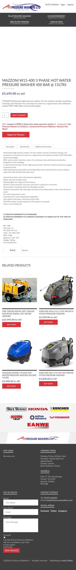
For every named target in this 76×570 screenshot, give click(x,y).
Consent (7, 535)
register (70, 4)
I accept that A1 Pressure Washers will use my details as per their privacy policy (18, 542)
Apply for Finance (15, 134)
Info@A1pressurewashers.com (59, 500)
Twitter (53, 511)
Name (6, 498)
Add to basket (19, 115)
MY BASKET (65, 9)
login (63, 4)
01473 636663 (52, 4)
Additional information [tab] (43, 147)
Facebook (44, 511)
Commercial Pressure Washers (42, 126)
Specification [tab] (25, 147)
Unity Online (67, 560)
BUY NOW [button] (11, 324)
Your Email (8, 508)
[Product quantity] (5, 115)
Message (7, 517)
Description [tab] (10, 147)
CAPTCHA (8, 547)
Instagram (62, 511)
